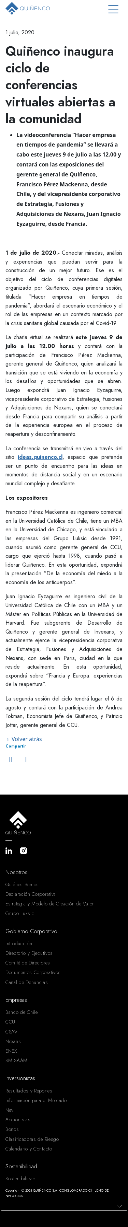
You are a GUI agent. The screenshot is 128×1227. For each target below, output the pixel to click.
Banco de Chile (21, 1012)
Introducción (18, 943)
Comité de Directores (27, 962)
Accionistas (18, 1119)
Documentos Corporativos (33, 972)
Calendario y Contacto (28, 1148)
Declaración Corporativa (30, 894)
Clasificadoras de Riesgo (32, 1139)
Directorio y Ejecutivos (29, 953)
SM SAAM (16, 1060)
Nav (9, 1110)
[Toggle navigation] (113, 9)
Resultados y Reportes (29, 1090)
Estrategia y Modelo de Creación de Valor (49, 903)
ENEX (11, 1050)
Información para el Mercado (36, 1100)
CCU (10, 1021)
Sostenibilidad (20, 1178)
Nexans (13, 1041)
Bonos (12, 1129)
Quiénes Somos (22, 884)
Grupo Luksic (19, 913)
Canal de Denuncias (26, 982)
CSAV (11, 1031)
